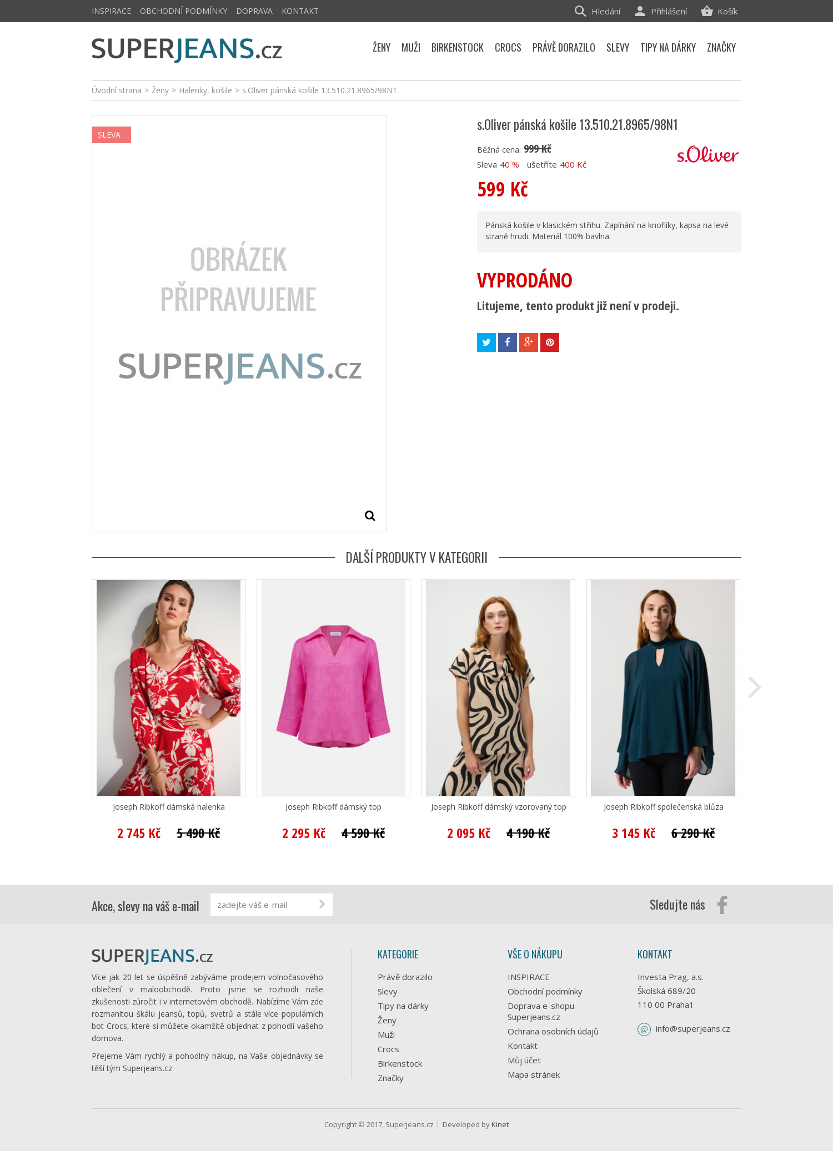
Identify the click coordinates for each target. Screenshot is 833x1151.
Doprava (254, 11)
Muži (386, 1034)
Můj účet (524, 1060)
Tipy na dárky (403, 1005)
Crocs (388, 1048)
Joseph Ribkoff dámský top (333, 807)
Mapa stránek (534, 1074)
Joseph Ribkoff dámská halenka (169, 807)
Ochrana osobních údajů (553, 1031)
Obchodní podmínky (183, 11)
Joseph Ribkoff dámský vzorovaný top (498, 807)
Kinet (500, 1124)
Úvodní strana (117, 90)
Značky (391, 1077)
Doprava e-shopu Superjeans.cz (541, 1011)
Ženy (387, 1020)
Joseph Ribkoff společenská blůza (664, 807)
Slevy (388, 991)
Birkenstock (400, 1063)
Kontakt (300, 11)
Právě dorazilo (405, 976)
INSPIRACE (111, 11)
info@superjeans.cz (693, 1028)
